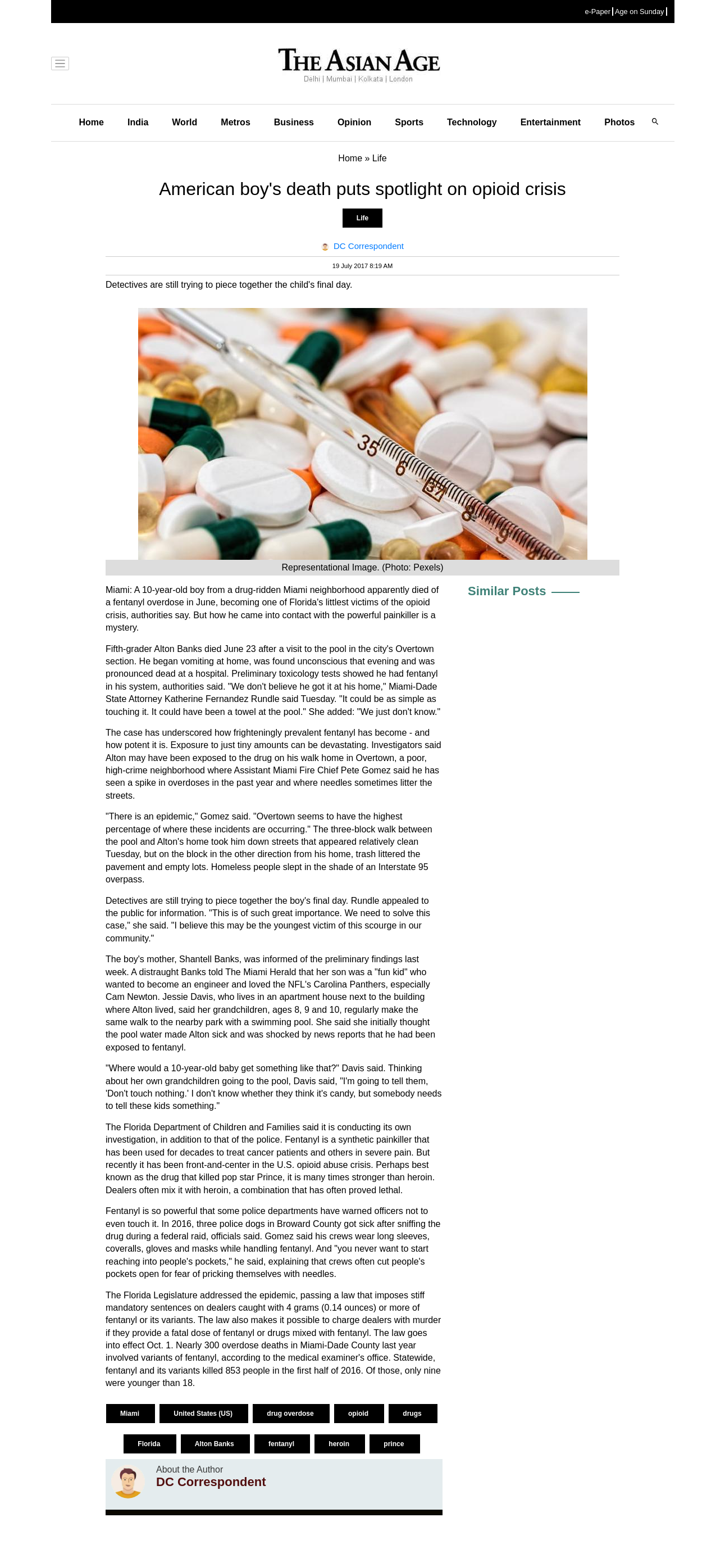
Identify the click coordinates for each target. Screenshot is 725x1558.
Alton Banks (215, 1444)
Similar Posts (507, 591)
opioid (359, 1413)
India (137, 122)
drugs (413, 1413)
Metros (235, 122)
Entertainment (551, 122)
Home (91, 122)
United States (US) (204, 1413)
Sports (409, 122)
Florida (150, 1444)
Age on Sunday (639, 11)
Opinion (354, 122)
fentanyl (282, 1444)
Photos (619, 122)
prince (394, 1444)
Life (362, 218)
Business (294, 122)
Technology (472, 122)
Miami (130, 1413)
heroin (340, 1444)
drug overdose (291, 1413)
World (184, 122)
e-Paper (597, 11)
